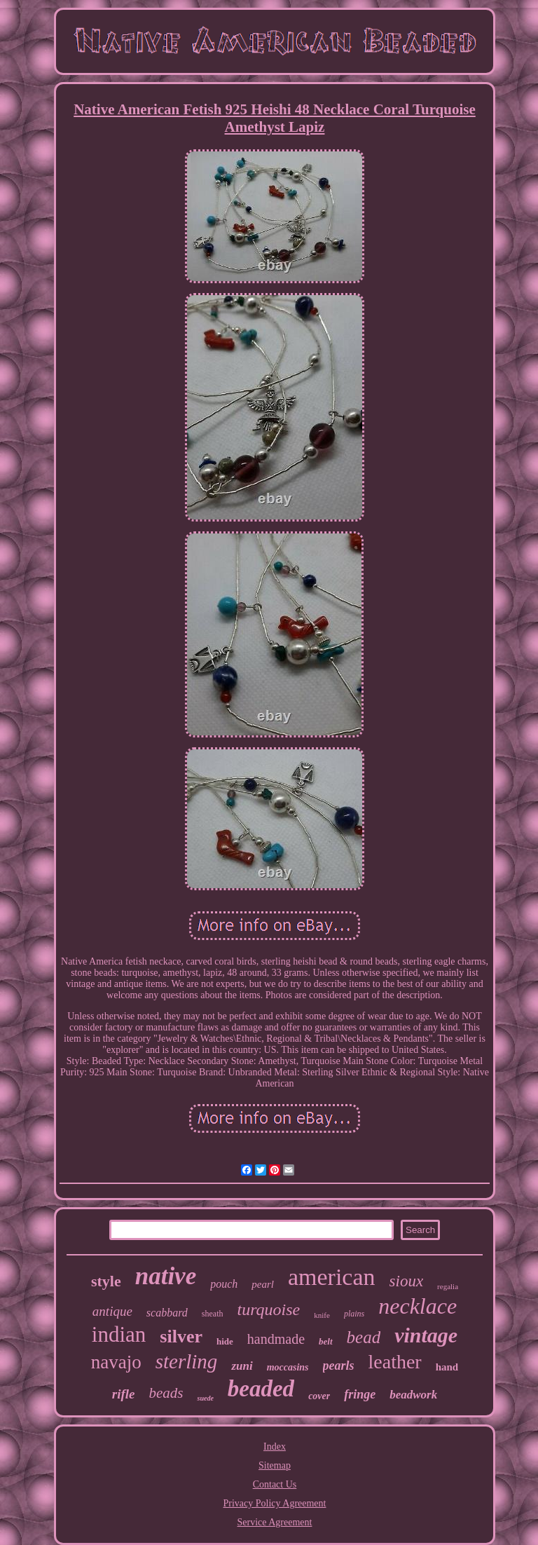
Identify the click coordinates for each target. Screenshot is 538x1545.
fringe (359, 1394)
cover (319, 1396)
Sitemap (274, 1465)
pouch (223, 1284)
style (106, 1281)
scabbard (167, 1313)
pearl (262, 1284)
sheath (212, 1314)
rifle (123, 1394)
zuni (241, 1366)
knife (322, 1315)
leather (395, 1362)
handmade (276, 1339)
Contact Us (275, 1484)
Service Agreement (274, 1522)
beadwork (413, 1394)
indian (119, 1334)
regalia (447, 1286)
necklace (417, 1306)
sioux (406, 1281)
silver (181, 1336)
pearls (338, 1366)
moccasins (288, 1367)
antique (112, 1311)
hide (224, 1341)
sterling (187, 1361)
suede (205, 1398)
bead (364, 1337)
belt (326, 1341)
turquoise (268, 1309)
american (331, 1277)
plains (354, 1314)
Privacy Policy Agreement (274, 1503)
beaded (261, 1388)
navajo (116, 1362)
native (165, 1276)
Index (274, 1446)
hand (447, 1367)
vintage (425, 1335)
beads (166, 1392)
